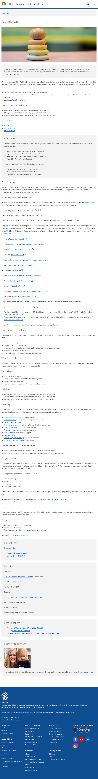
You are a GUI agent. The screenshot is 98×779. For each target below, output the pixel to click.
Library (27, 765)
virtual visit (11, 502)
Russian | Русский (7, 733)
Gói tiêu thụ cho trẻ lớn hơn (23, 296)
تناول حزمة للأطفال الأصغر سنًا (20, 249)
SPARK (53, 512)
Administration (30, 757)
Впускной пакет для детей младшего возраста (28, 260)
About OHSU (6, 739)
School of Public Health (56, 737)
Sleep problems (9, 435)
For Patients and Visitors (33, 737)
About (27, 754)
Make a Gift (5, 748)
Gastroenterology (10, 420)
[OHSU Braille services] (76, 732)
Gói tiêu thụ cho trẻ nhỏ (22, 265)
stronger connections (85, 672)
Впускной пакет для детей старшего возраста (28, 291)
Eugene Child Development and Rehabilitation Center (23, 597)
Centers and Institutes (33, 759)
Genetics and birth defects (13, 422)
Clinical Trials (29, 739)
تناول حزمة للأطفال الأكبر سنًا (20, 281)
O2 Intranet (53, 754)
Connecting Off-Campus (57, 759)
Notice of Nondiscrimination (10, 720)
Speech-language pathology (14, 438)
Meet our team (9, 131)
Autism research (10, 128)
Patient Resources (32, 725)
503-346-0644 (38, 633)
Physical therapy (10, 430)
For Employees (55, 751)
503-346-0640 (81, 228)
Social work (8, 440)
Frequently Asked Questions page (81, 202)
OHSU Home (5, 725)
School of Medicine (55, 729)
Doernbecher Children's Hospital (28, 3)
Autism (6, 13)
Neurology (8, 425)
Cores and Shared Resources (35, 762)
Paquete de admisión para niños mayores (25, 276)
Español (4, 730)
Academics (53, 725)
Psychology (8, 432)
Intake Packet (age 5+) (12, 270)
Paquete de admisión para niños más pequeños (27, 244)
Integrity (4, 753)
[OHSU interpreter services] (87, 732)
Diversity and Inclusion (9, 756)
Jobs (3, 745)
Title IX (4, 764)
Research (29, 751)
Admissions (53, 742)
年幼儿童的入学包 (17, 255)
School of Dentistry (55, 734)
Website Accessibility (8, 750)
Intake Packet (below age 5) (14, 239)
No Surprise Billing (31, 745)
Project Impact (52, 205)
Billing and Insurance (32, 729)
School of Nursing (55, 731)
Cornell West (48, 499)
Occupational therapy (12, 427)
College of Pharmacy (56, 739)
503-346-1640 (10, 231)
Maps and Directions (8, 742)
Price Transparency (31, 742)
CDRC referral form (19, 628)
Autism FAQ (8, 125)
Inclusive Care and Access (83, 725)
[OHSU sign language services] (81, 732)
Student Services (54, 745)
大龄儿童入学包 (17, 286)
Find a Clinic (29, 734)
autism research (19, 100)
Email (50, 757)
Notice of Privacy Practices (10, 717)
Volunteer (4, 766)
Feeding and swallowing (12, 417)
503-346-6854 (38, 628)
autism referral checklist (21, 631)
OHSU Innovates (31, 767)
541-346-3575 (20, 556)
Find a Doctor (29, 731)
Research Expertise (31, 770)
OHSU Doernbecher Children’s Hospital (18, 577)
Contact (4, 728)
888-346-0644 (53, 633)
